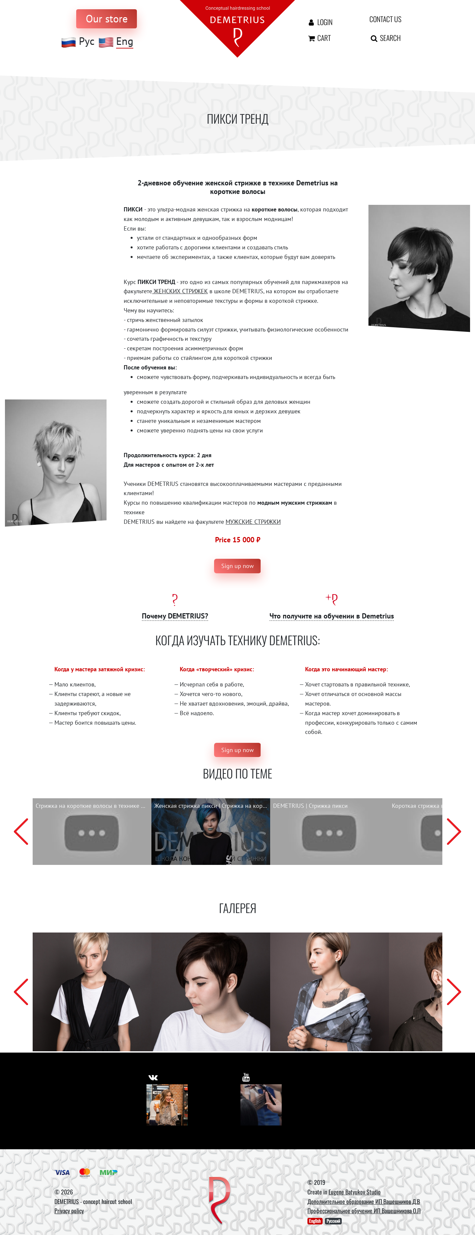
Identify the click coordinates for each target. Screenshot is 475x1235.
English (315, 1221)
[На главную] (237, 28)
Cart (319, 37)
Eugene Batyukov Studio (355, 1192)
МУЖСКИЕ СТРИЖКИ (253, 521)
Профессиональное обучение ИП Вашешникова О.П (364, 1211)
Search (385, 37)
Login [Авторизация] (319, 21)
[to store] (106, 18)
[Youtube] (261, 1104)
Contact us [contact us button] (385, 19)
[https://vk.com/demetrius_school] (153, 1076)
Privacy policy (69, 1211)
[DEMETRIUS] (220, 1201)
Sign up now (237, 566)
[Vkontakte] (167, 1104)
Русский (333, 1221)
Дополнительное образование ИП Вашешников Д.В (363, 1201)
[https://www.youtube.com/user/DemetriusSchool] (246, 1076)
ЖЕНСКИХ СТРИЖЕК (180, 291)
